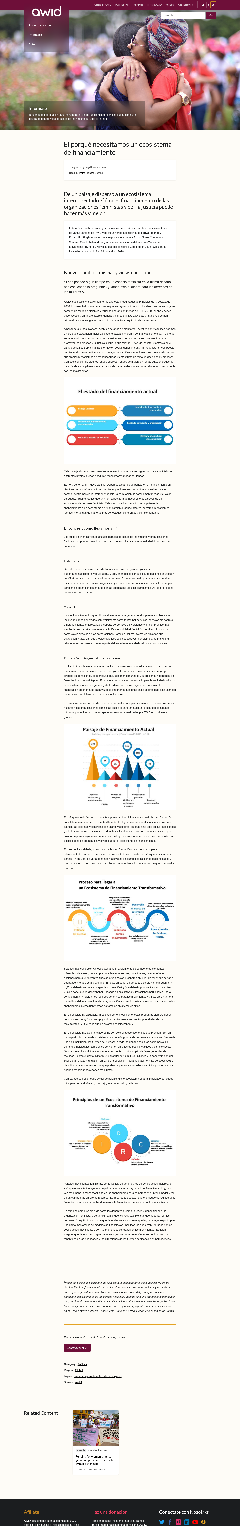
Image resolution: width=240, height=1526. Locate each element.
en (203, 4)
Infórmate (35, 34)
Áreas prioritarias (40, 25)
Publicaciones (122, 4)
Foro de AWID (154, 4)
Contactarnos (185, 4)
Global (79, 1370)
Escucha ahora (75, 1347)
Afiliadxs (170, 4)
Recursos (138, 4)
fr (208, 4)
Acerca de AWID (103, 4)
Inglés (82, 173)
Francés (90, 173)
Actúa (32, 44)
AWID (78, 1382)
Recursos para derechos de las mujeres (98, 1376)
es (213, 4)
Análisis (82, 1364)
